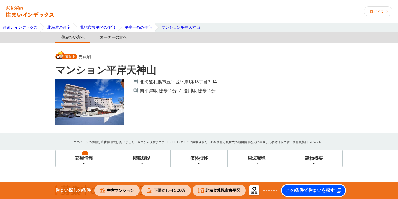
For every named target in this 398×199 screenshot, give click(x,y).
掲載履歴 (141, 158)
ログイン (377, 11)
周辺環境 (256, 158)
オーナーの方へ (113, 37)
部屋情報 (84, 156)
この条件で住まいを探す (310, 190)
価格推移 (199, 158)
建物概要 (314, 158)
